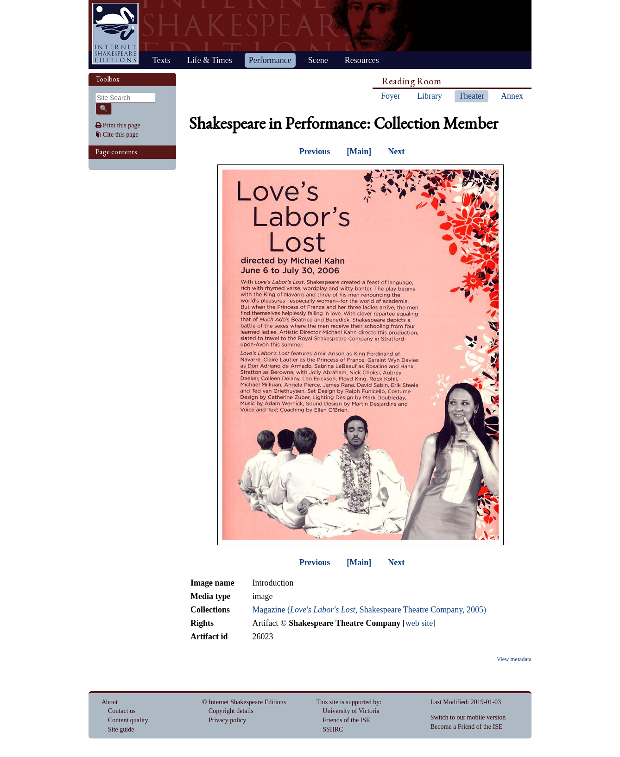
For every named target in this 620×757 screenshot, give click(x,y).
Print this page (121, 125)
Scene (318, 60)
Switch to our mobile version (468, 717)
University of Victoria (351, 710)
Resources (362, 60)
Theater (471, 96)
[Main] (359, 151)
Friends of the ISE (346, 720)
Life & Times (209, 60)
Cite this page (121, 134)
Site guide (121, 729)
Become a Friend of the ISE (466, 726)
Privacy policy (227, 720)
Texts (161, 60)
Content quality (128, 720)
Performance (270, 60)
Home (115, 33)
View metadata (514, 659)
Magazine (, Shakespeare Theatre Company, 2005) (369, 609)
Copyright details (231, 710)
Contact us (122, 710)
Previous (314, 151)
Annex (512, 96)
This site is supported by (348, 702)
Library (429, 96)
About (109, 702)
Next (396, 151)
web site (419, 623)
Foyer (390, 96)
